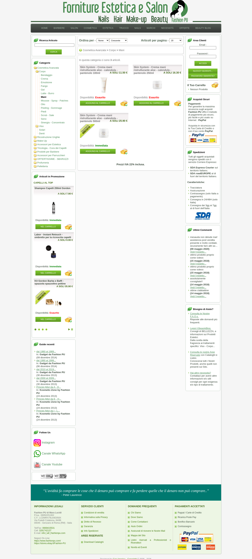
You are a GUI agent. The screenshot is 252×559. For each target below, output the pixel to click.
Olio (43, 104)
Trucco (124, 28)
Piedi (43, 111)
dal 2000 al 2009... (46, 378)
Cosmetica (90, 28)
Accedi (203, 63)
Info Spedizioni (91, 531)
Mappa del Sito (138, 535)
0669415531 (48, 528)
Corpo (42, 71)
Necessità (167, 28)
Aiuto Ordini (136, 526)
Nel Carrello (48, 226)
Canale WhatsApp (49, 453)
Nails (137, 28)
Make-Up (42, 140)
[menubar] (126, 28)
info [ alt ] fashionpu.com (53, 533)
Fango (44, 86)
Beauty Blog (203, 28)
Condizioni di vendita (94, 512)
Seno (43, 118)
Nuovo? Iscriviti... (203, 71)
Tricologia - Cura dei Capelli (51, 148)
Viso (41, 126)
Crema (44, 78)
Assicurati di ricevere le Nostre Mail (148, 531)
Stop (72, 329)
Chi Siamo (136, 512)
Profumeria (43, 162)
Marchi (151, 28)
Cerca (53, 52)
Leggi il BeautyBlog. (200, 328)
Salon (74, 28)
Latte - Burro (47, 93)
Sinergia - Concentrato (53, 122)
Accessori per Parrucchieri (51, 155)
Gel (43, 89)
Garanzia (88, 526)
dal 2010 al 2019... (46, 369)
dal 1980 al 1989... (46, 351)
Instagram (44, 442)
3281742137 (45, 530)
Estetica (108, 28)
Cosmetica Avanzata (48, 67)
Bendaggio (46, 75)
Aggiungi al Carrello (98, 103)
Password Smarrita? (203, 76)
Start (69, 329)
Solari (42, 129)
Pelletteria (42, 166)
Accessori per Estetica (49, 144)
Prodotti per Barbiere (48, 151)
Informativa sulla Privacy (96, 517)
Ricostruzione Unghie (48, 137)
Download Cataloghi (94, 542)
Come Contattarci (139, 522)
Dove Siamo (137, 517)
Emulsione (46, 82)
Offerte (184, 28)
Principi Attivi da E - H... (48, 399)
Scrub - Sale (47, 115)
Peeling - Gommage (51, 108)
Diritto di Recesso (92, 522)
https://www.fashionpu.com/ (47, 540)
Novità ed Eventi (139, 547)
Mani (43, 97)
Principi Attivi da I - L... (48, 410)
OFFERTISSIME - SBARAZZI (52, 159)
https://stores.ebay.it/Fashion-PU (50, 543)
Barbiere (59, 28)
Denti (42, 133)
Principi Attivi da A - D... (48, 387)
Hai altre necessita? (200, 372)
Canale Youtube (48, 464)
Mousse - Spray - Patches (54, 100)
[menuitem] (44, 28)
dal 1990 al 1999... (46, 360)
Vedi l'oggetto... (198, 251)
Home (44, 28)
